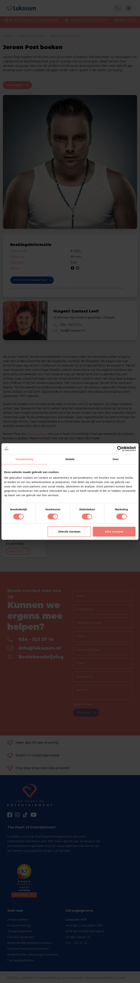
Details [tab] (70, 459)
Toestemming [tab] (24, 459)
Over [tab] (115, 459)
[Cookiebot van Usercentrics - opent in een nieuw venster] (120, 448)
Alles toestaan (114, 531)
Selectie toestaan (69, 531)
